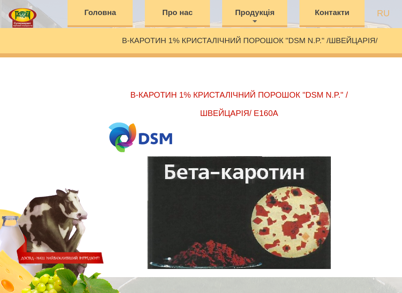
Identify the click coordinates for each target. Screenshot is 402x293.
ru (383, 13)
